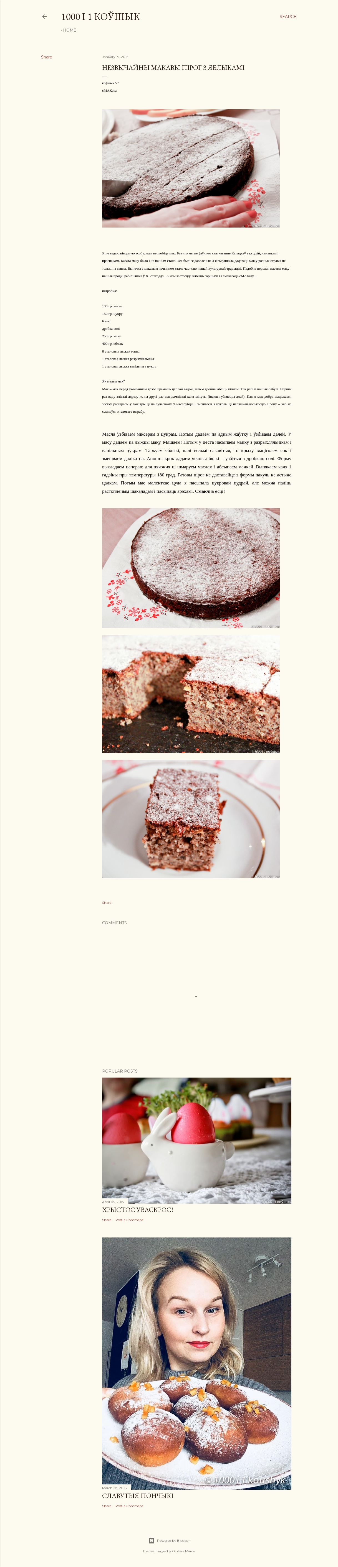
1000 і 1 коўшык (100, 16)
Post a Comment (129, 1220)
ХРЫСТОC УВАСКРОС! (137, 1209)
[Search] (288, 16)
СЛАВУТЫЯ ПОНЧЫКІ (137, 1495)
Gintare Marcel (184, 1551)
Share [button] (46, 57)
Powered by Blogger (169, 1540)
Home (69, 30)
